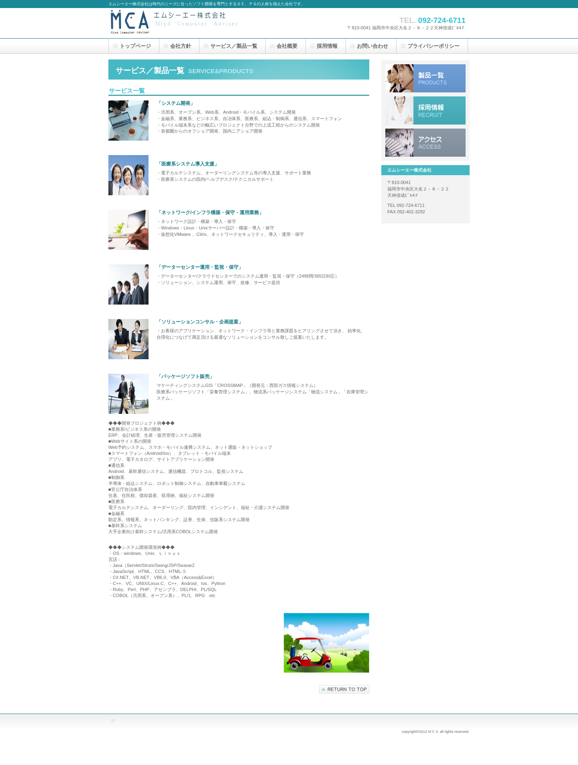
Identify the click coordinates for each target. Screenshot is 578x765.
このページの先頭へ (344, 689)
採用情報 (425, 110)
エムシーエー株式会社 (188, 23)
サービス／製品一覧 (425, 78)
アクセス (425, 143)
